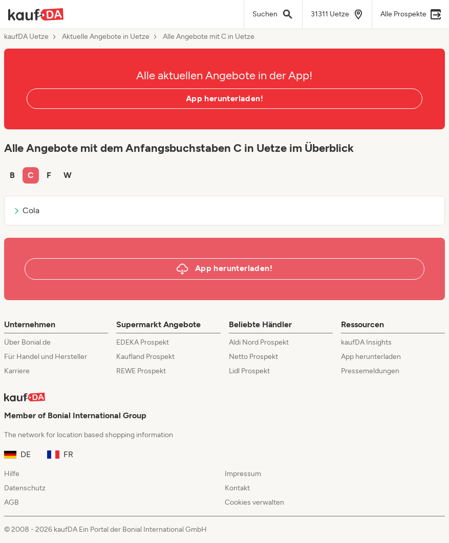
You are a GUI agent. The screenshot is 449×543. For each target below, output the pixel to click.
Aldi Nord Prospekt (259, 342)
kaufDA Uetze (26, 36)
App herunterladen (371, 356)
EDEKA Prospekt (142, 342)
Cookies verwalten (254, 502)
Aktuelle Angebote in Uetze (105, 36)
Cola (26, 210)
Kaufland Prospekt (145, 356)
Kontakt (237, 488)
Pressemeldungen (370, 371)
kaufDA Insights (366, 342)
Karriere (17, 371)
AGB (11, 502)
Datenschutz (25, 488)
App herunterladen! (224, 98)
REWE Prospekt (141, 371)
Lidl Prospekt (249, 371)
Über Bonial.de (27, 342)
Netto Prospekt (253, 356)
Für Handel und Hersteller (45, 356)
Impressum (243, 473)
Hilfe (11, 473)
